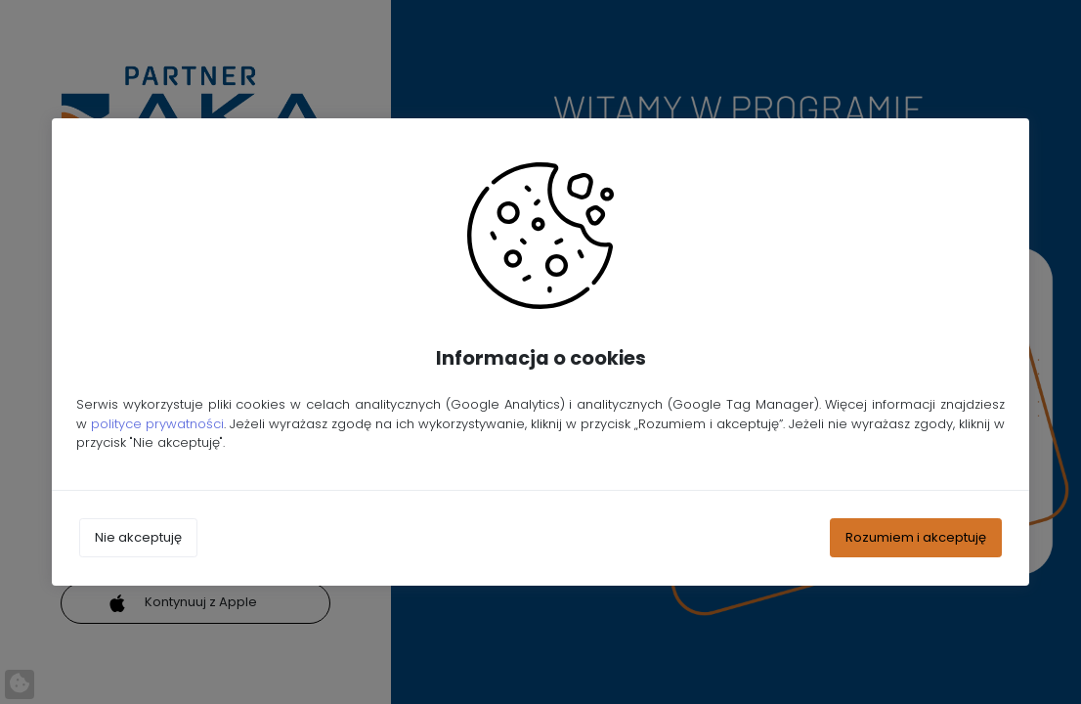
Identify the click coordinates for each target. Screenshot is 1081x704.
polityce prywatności (157, 424)
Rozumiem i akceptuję (915, 537)
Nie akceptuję (138, 537)
